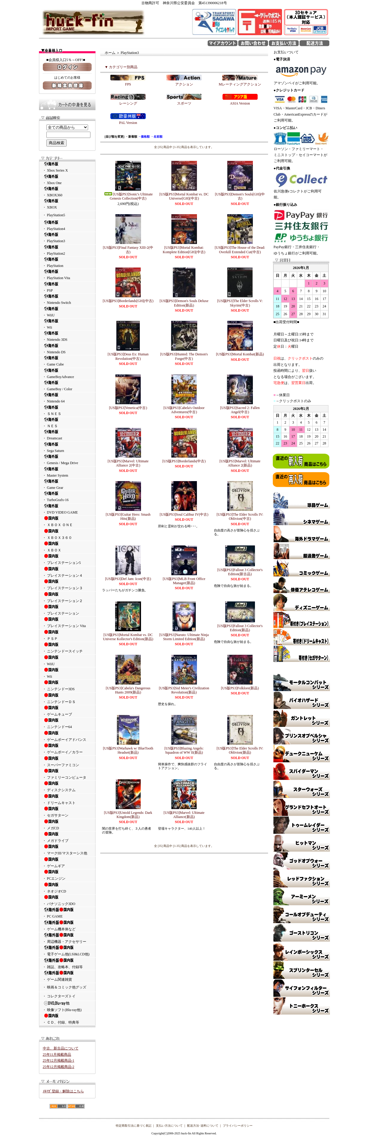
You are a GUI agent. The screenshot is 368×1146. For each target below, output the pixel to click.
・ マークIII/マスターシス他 (67, 849)
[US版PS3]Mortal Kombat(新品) (240, 354)
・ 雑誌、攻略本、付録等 (67, 963)
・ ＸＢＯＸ (67, 546)
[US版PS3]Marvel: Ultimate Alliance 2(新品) (240, 463)
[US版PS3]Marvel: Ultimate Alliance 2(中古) (128, 463)
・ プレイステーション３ (67, 584)
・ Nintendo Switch (67, 299)
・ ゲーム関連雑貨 (67, 976)
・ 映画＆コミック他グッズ (64, 987)
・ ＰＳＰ (67, 635)
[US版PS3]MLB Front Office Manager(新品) (184, 581)
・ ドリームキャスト (67, 799)
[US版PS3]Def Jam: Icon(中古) (128, 579)
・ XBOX (67, 203)
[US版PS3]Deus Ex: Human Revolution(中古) (128, 356)
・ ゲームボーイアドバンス (67, 736)
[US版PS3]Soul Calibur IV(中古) (184, 514)
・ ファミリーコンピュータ (67, 774)
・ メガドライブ (67, 837)
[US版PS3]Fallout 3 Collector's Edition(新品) (239, 628)
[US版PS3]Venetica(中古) (128, 408)
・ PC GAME (67, 912)
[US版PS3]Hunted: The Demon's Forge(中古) (184, 356)
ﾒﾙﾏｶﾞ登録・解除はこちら (63, 1091)
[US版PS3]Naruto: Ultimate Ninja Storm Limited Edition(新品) (184, 637)
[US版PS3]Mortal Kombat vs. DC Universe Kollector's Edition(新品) (128, 637)
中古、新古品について (61, 1048)
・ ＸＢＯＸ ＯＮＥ (67, 521)
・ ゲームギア (67, 862)
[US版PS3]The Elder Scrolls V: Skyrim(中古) (240, 303)
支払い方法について (169, 1125)
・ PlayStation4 (67, 225)
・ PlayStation (67, 262)
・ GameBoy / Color (67, 385)
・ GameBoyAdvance (67, 373)
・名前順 (156, 136)
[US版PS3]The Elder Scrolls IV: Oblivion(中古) (240, 516)
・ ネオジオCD (67, 887)
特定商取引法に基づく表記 (133, 1125)
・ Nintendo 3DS (67, 336)
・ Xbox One (67, 179)
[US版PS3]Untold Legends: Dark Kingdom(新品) (128, 815)
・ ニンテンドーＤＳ (67, 698)
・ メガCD (67, 824)
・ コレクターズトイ (59, 996)
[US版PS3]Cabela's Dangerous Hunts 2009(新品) (128, 690)
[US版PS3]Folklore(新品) (240, 688)
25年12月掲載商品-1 (58, 1060)
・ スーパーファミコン (67, 761)
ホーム (110, 53)
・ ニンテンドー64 (67, 723)
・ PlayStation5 (54, 215)
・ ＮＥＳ (67, 422)
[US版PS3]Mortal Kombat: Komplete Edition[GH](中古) (184, 249)
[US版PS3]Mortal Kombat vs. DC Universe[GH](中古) (184, 196)
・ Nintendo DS (67, 348)
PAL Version (128, 123)
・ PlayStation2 (67, 250)
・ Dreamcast (67, 434)
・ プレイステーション (67, 609)
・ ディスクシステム (67, 786)
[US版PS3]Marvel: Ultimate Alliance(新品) (184, 815)
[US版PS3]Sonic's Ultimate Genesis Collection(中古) (128, 196)
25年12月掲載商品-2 (58, 1067)
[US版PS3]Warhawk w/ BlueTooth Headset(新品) (128, 750)
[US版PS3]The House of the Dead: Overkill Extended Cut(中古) (240, 249)
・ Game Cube (67, 360)
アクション (184, 84)
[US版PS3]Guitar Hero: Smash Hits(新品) (128, 516)
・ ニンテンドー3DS (67, 685)
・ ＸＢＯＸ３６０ (67, 534)
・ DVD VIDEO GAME (67, 508)
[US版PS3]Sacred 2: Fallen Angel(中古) (240, 410)
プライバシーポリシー (238, 1125)
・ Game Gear (67, 484)
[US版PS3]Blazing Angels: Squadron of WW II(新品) (184, 750)
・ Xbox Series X (67, 166)
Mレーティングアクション (240, 84)
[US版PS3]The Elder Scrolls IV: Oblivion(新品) (240, 750)
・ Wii (67, 323)
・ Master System (67, 472)
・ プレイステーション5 (67, 559)
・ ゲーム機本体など (67, 925)
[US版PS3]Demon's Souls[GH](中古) (240, 196)
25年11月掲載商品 (57, 1054)
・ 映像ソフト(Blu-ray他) (67, 1006)
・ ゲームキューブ (67, 710)
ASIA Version (240, 103)
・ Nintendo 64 (67, 397)
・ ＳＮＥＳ (67, 410)
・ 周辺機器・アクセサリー (67, 938)
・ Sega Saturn (67, 447)
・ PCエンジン (67, 875)
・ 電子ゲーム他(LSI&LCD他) (67, 950)
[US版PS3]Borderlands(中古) (184, 461)
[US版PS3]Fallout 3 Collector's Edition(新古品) (239, 572)
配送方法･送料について (202, 1125)
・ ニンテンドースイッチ (67, 647)
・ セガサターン (67, 811)
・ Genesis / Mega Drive (67, 459)
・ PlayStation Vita (67, 274)
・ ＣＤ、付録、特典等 (67, 1018)
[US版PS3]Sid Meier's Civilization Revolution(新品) (184, 690)
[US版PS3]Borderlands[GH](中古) (128, 301)
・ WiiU (67, 311)
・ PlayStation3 (67, 237)
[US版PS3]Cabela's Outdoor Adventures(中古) (184, 410)
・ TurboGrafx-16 (67, 496)
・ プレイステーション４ (67, 572)
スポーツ (184, 103)
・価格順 (144, 136)
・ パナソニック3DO (67, 900)
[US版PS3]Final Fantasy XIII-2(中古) (128, 249)
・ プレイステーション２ (67, 597)
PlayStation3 (130, 53)
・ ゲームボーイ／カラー (67, 748)
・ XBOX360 (67, 191)
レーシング (128, 103)
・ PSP (67, 287)
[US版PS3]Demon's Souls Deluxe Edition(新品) (183, 303)
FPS (128, 84)
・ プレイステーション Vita (67, 622)
